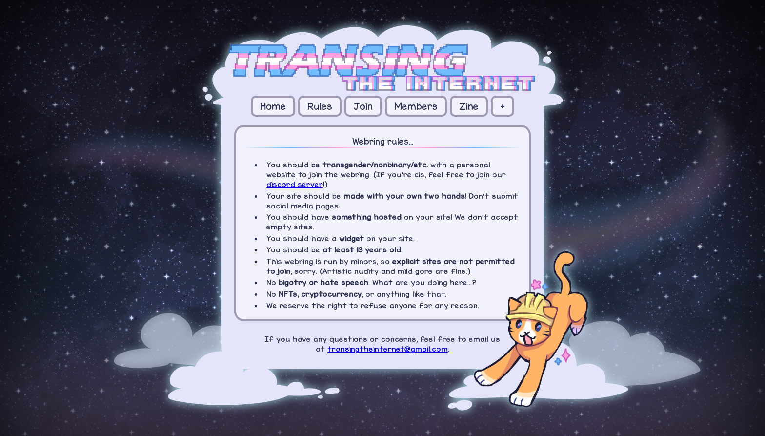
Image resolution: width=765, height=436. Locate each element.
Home (273, 106)
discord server (294, 184)
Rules (319, 106)
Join (363, 106)
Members (416, 106)
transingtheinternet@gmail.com (387, 348)
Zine (469, 106)
